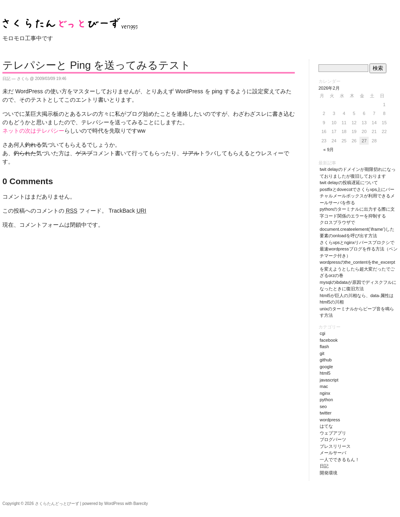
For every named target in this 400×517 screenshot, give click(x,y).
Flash (324, 346)
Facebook (329, 340)
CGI (322, 333)
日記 (6, 78)
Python (326, 399)
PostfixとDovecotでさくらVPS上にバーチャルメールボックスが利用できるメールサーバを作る (357, 196)
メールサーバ (333, 452)
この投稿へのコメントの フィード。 (54, 210)
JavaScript (329, 379)
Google (326, 366)
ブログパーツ (333, 439)
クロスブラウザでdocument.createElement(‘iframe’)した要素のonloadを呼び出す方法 (357, 229)
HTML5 (325, 373)
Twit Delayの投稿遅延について (349, 182)
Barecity (140, 503)
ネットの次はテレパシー (33, 130)
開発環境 (328, 472)
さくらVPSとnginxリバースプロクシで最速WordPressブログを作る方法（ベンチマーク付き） (359, 249)
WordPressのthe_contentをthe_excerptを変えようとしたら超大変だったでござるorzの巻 (357, 269)
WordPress (330, 419)
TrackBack (127, 210)
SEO (323, 406)
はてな (326, 426)
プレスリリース (335, 446)
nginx (325, 393)
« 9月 (328, 149)
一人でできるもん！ (339, 459)
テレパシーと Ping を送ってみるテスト (96, 65)
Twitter (325, 412)
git (322, 353)
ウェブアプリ (333, 433)
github (326, 359)
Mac (324, 386)
